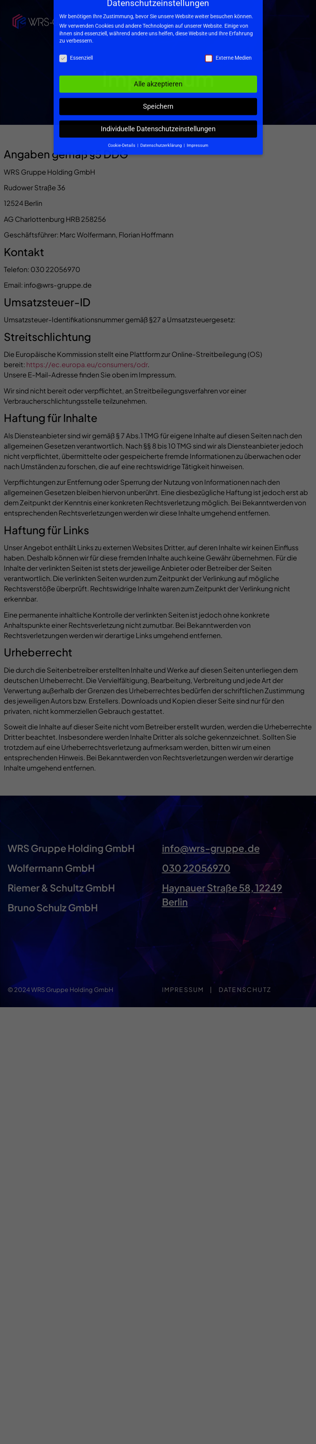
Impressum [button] (197, 117)
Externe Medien (228, 30)
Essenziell (76, 30)
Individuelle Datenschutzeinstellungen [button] (158, 101)
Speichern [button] (158, 79)
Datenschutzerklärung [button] (161, 117)
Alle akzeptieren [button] (158, 56)
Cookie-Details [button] (122, 117)
